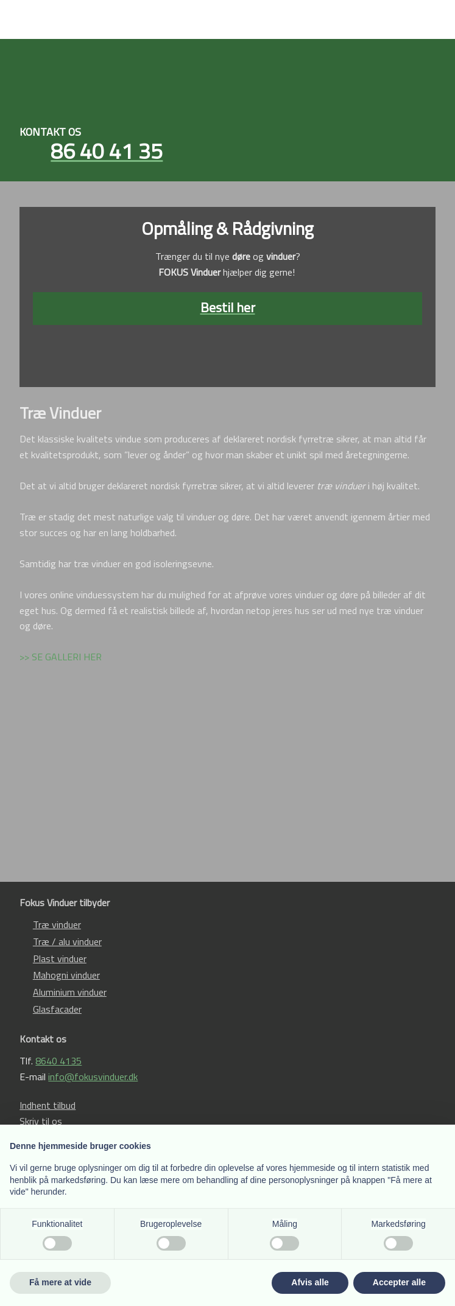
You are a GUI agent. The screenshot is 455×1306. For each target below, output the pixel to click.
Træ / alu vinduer (67, 941)
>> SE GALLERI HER (60, 656)
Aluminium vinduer (70, 992)
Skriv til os (40, 1121)
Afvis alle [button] (309, 1282)
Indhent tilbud (47, 1105)
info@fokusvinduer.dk (93, 1076)
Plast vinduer (59, 958)
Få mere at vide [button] (60, 1282)
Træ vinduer (57, 924)
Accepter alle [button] (399, 1282)
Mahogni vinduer (66, 975)
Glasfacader (57, 1009)
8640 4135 (58, 1060)
